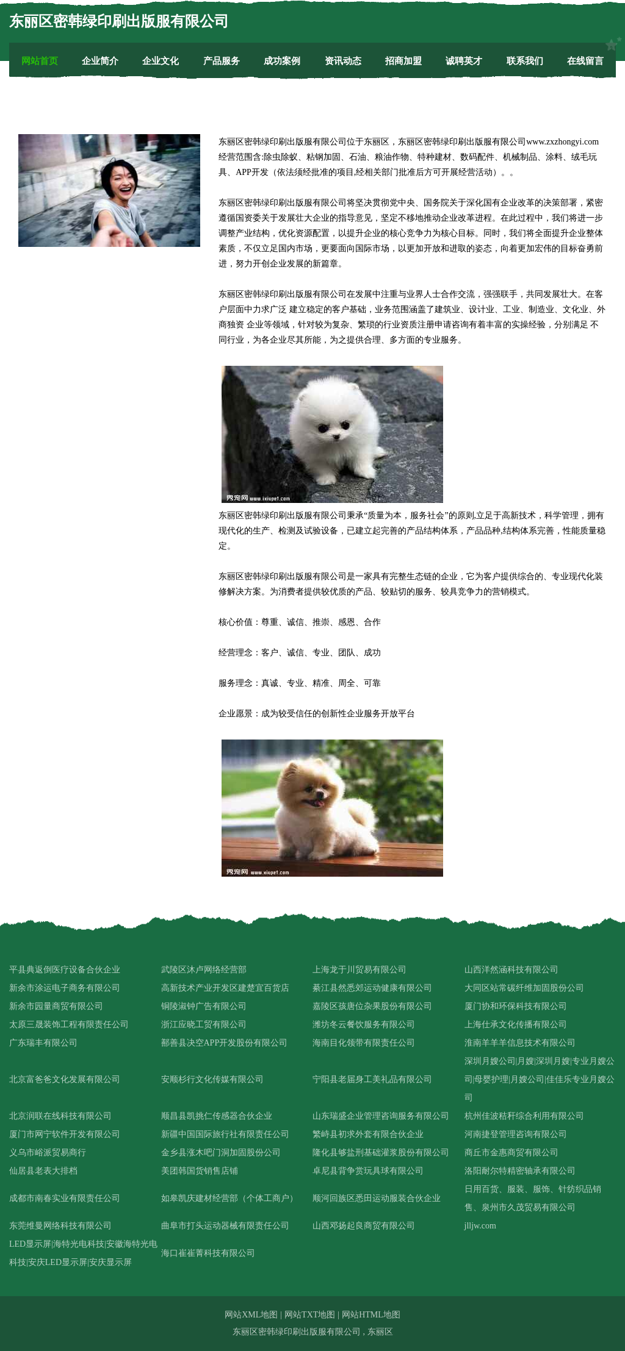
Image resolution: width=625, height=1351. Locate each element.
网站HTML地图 (371, 1314)
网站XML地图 (251, 1314)
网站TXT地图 (309, 1314)
